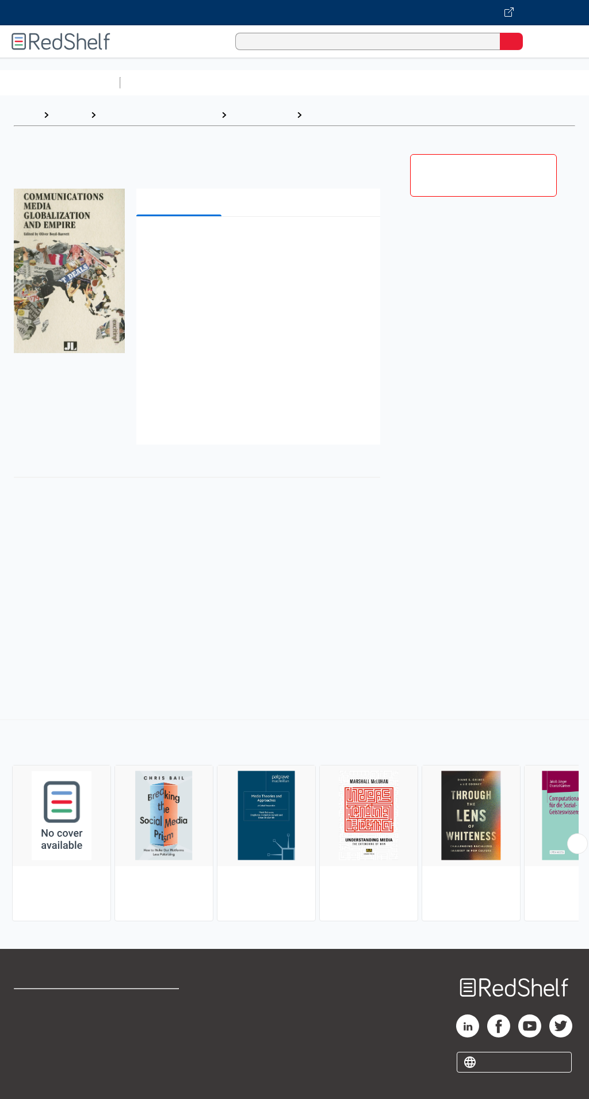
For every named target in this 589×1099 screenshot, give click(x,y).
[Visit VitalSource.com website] (294, 12)
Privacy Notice (43, 1053)
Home (26, 114)
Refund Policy (152, 1028)
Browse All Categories (60, 82)
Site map (31, 1078)
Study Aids (155, 82)
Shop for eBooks (48, 1002)
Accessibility (150, 1053)
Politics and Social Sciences (158, 114)
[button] (257, 243)
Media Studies (338, 114)
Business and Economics (446, 82)
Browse (69, 114)
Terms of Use (151, 1002)
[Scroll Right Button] (577, 843)
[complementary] (294, 821)
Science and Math (225, 82)
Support (29, 1028)
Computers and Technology (328, 82)
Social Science (261, 114)
